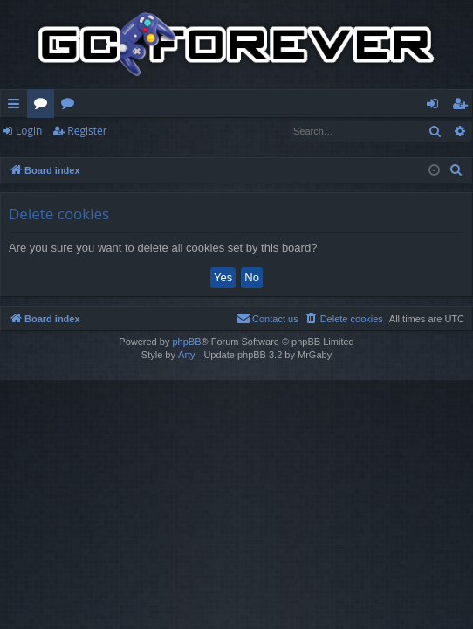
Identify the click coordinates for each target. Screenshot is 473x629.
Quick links (17, 106)
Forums (44, 106)
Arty (186, 354)
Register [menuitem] (463, 106)
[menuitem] (456, 170)
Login (29, 130)
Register (86, 130)
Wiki (71, 106)
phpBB (186, 341)
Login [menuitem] (436, 106)
